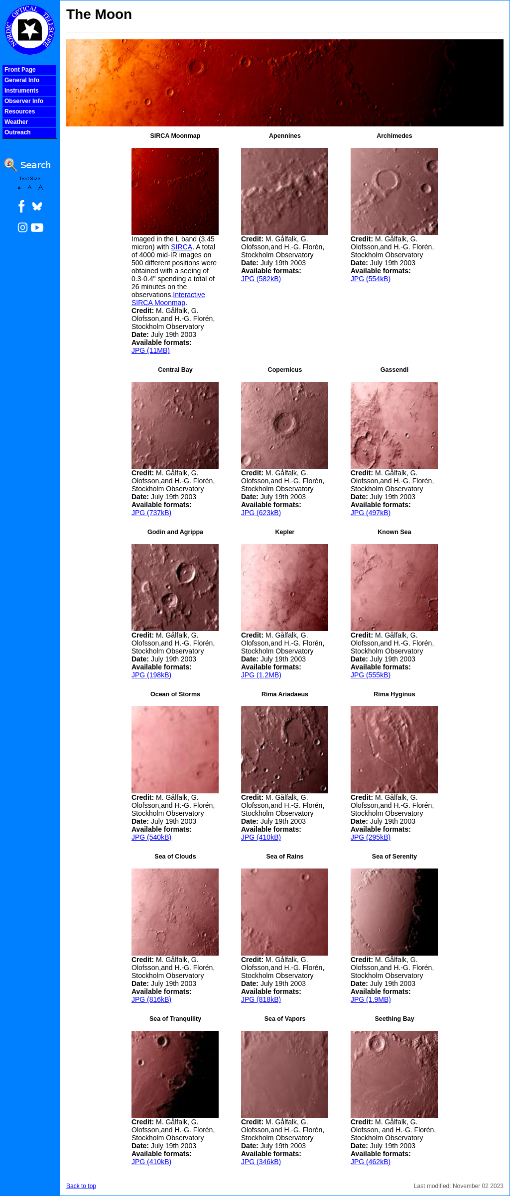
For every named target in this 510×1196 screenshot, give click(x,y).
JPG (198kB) (151, 675)
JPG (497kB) (370, 513)
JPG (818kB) (261, 999)
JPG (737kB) (151, 513)
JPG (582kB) (261, 279)
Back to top (81, 1186)
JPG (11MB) (150, 350)
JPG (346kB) (261, 1162)
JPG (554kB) (370, 279)
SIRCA (181, 247)
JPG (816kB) (151, 999)
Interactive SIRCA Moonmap (168, 299)
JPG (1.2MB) (261, 675)
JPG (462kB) (370, 1162)
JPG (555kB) (370, 675)
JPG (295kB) (370, 837)
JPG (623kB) (261, 513)
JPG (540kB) (151, 837)
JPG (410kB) (261, 837)
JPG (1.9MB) (371, 999)
